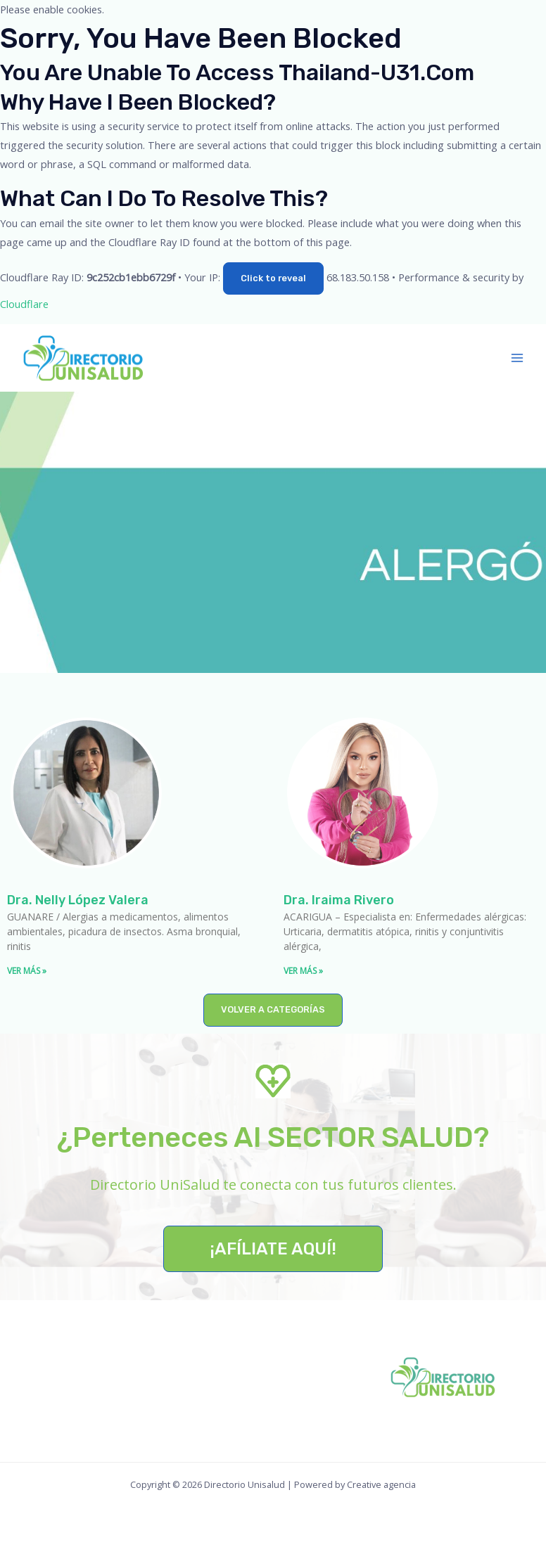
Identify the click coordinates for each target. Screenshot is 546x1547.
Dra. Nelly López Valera (77, 900)
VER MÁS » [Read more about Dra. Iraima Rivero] (303, 971)
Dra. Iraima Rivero (339, 900)
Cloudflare (24, 304)
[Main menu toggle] (517, 358)
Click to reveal (273, 278)
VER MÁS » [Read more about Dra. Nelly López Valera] (26, 971)
